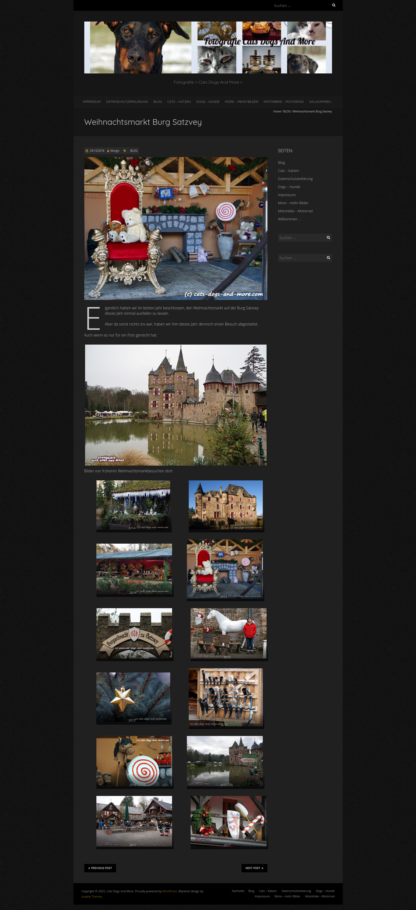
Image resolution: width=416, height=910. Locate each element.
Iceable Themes (92, 896)
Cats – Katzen (179, 102)
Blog (157, 102)
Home (277, 111)
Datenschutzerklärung (127, 102)
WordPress (170, 891)
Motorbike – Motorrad (284, 102)
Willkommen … (321, 102)
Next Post (254, 868)
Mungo (114, 151)
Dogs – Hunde (208, 102)
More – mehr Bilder (241, 102)
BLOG (287, 111)
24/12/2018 (96, 151)
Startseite (238, 891)
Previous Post (100, 868)
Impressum (92, 102)
